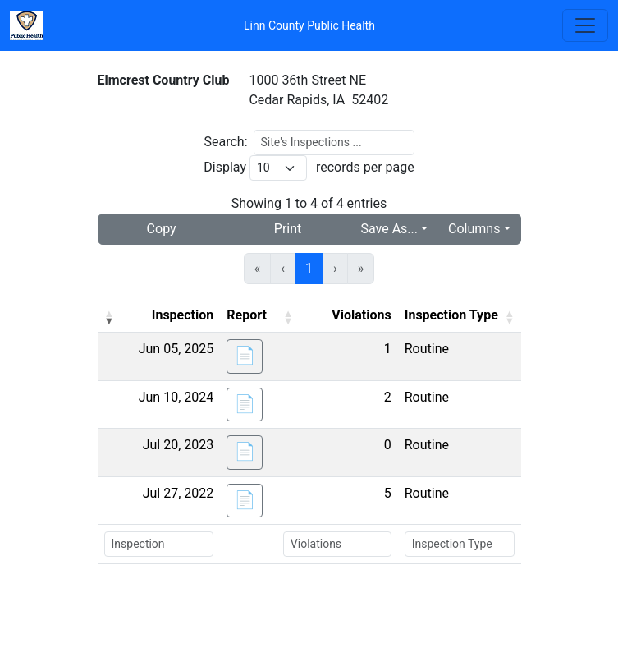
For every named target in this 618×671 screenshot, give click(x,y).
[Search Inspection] (159, 544)
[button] (109, 317)
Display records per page (309, 168)
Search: (225, 141)
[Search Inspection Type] (460, 544)
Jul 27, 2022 (178, 493)
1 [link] (309, 268)
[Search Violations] (337, 544)
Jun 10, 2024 (176, 397)
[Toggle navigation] (585, 25)
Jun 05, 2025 (176, 348)
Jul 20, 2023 (178, 445)
